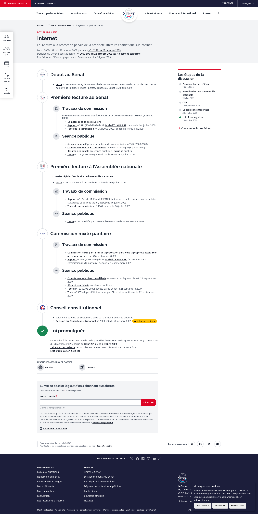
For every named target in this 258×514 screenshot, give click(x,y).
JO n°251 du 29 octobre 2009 (105, 50)
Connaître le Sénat (104, 13)
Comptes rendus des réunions (84, 121)
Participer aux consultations (99, 481)
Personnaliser (237, 505)
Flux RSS (88, 500)
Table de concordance (62, 347)
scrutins (118, 151)
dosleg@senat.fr (104, 445)
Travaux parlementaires (50, 13)
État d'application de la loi (65, 350)
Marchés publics (46, 491)
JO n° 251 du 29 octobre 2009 (100, 343)
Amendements (75, 144)
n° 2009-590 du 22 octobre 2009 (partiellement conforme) (109, 53)
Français (249, 2)
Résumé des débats (78, 151)
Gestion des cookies (135, 509)
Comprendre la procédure (195, 128)
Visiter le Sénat (92, 471)
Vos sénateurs (79, 13)
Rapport (72, 125)
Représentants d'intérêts (50, 500)
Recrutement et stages (49, 481)
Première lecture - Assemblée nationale (198, 93)
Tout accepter (203, 505)
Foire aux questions (48, 471)
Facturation (43, 495)
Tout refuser (220, 505)
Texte (59, 84)
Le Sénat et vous (152, 13)
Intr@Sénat (151, 509)
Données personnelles (113, 509)
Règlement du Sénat (48, 476)
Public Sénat (91, 491)
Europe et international (182, 13)
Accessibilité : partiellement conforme (84, 509)
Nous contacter (189, 501)
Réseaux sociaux (44, 3)
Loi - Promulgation (193, 117)
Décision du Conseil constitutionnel (76, 321)
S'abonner (227, 3)
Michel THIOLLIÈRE (115, 125)
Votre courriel (47, 396)
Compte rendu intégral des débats (86, 147)
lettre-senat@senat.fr (102, 422)
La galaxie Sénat (14, 3)
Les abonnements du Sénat (99, 476)
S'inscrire (148, 402)
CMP (185, 102)
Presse (206, 13)
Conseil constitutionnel (195, 109)
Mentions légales (45, 509)
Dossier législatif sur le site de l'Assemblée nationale (83, 176)
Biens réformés (45, 486)
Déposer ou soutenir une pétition (102, 486)
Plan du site (60, 509)
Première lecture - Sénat (196, 84)
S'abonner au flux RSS (55, 428)
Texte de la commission (80, 128)
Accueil (40, 25)
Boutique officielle (94, 495)
